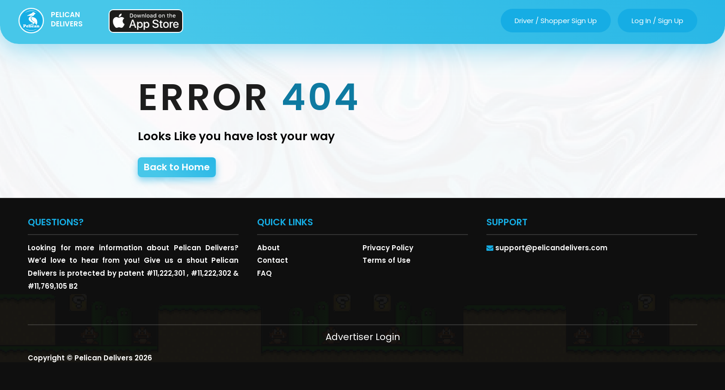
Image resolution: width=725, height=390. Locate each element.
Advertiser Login (363, 336)
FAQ (264, 273)
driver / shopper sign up (556, 20)
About (268, 248)
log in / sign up (657, 20)
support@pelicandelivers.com (551, 248)
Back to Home (177, 167)
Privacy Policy (387, 248)
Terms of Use (386, 260)
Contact (272, 260)
